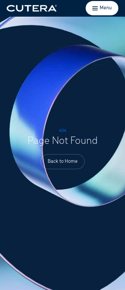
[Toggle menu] (102, 8)
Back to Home (63, 161)
